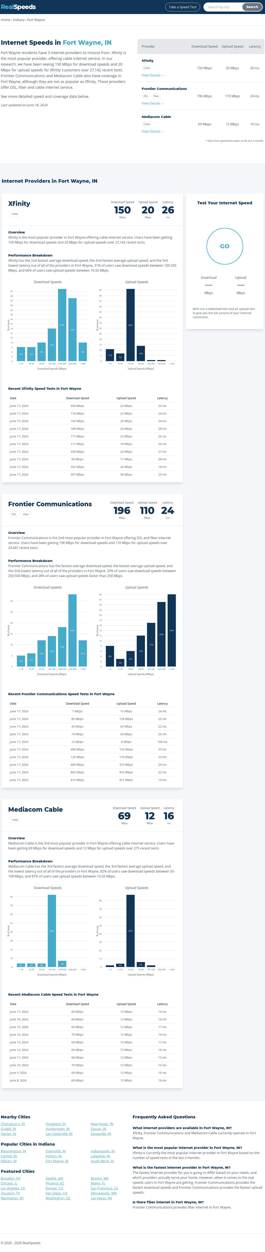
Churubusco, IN (13, 1124)
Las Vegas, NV (101, 1198)
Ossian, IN (98, 1129)
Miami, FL (98, 1183)
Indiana (19, 20)
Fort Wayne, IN (57, 1161)
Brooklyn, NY (11, 1178)
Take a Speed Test (183, 7)
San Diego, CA (56, 1193)
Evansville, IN (56, 1151)
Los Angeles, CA (13, 1188)
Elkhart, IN (9, 1161)
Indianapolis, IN (103, 1151)
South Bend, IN (102, 1161)
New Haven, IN (102, 1124)
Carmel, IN (9, 1156)
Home (5, 20)
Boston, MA (100, 1178)
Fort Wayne (36, 20)
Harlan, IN (8, 1134)
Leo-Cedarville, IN (59, 1134)
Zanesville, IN (101, 1134)
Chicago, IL (9, 1183)
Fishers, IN (54, 1156)
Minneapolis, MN (104, 1193)
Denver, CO (54, 1188)
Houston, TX (10, 1193)
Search (252, 7)
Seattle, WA (54, 1178)
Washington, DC (58, 1198)
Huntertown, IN (58, 1129)
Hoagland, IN (56, 1124)
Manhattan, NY (12, 1198)
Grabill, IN (8, 1129)
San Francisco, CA (104, 1188)
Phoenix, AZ (55, 1183)
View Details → (153, 75)
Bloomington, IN (13, 1151)
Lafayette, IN (100, 1156)
